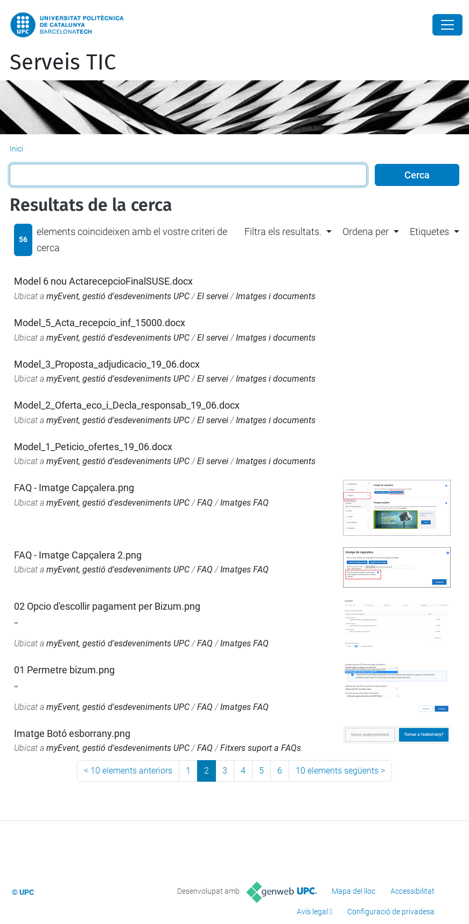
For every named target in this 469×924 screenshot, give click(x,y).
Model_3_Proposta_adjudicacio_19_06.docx (107, 364)
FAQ (205, 503)
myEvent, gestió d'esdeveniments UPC (118, 296)
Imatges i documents (276, 296)
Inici (16, 148)
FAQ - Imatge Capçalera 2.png (78, 555)
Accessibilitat (412, 891)
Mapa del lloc (353, 891)
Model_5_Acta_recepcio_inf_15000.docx (99, 322)
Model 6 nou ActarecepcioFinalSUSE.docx (103, 281)
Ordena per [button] (365, 231)
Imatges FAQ (244, 503)
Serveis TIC (63, 62)
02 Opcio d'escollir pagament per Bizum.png (107, 606)
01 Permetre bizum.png (64, 669)
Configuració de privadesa (391, 911)
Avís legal (312, 911)
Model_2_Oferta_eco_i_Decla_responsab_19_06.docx (127, 405)
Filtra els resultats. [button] (282, 231)
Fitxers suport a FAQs (260, 748)
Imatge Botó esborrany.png (72, 733)
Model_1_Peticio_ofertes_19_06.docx (93, 446)
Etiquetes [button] (429, 231)
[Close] (447, 25)
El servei (212, 296)
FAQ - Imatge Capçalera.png (74, 487)
